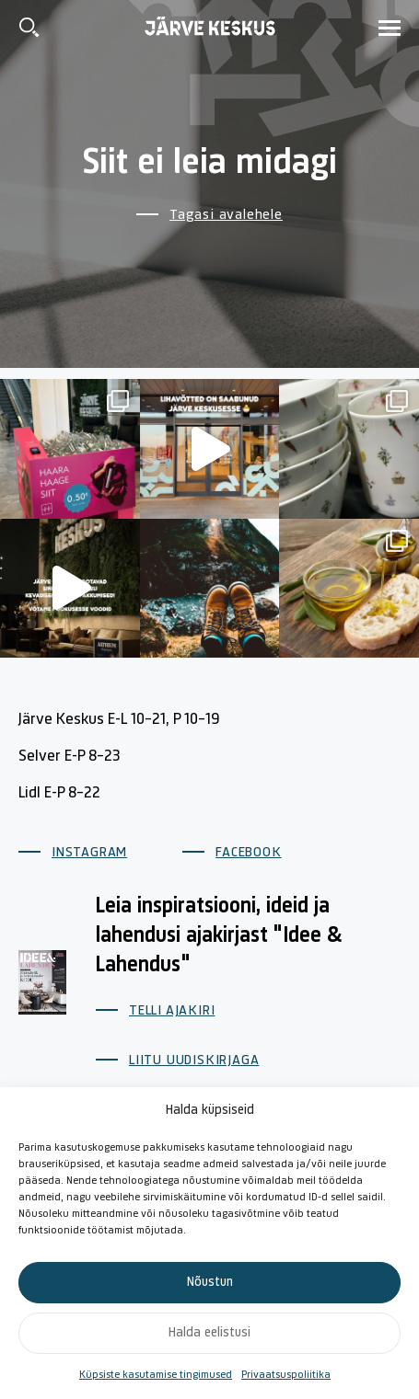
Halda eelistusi (209, 1333)
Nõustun (210, 1283)
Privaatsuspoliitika (286, 1375)
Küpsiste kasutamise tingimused (155, 1375)
